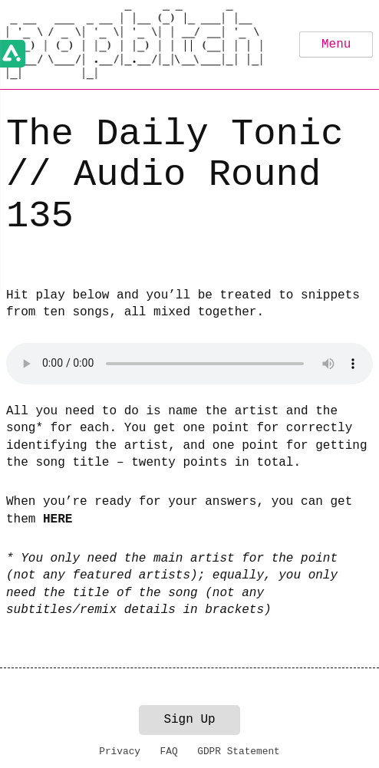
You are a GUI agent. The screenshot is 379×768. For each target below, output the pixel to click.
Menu (336, 44)
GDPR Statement (238, 751)
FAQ (169, 751)
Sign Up (189, 720)
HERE (57, 519)
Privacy (119, 751)
